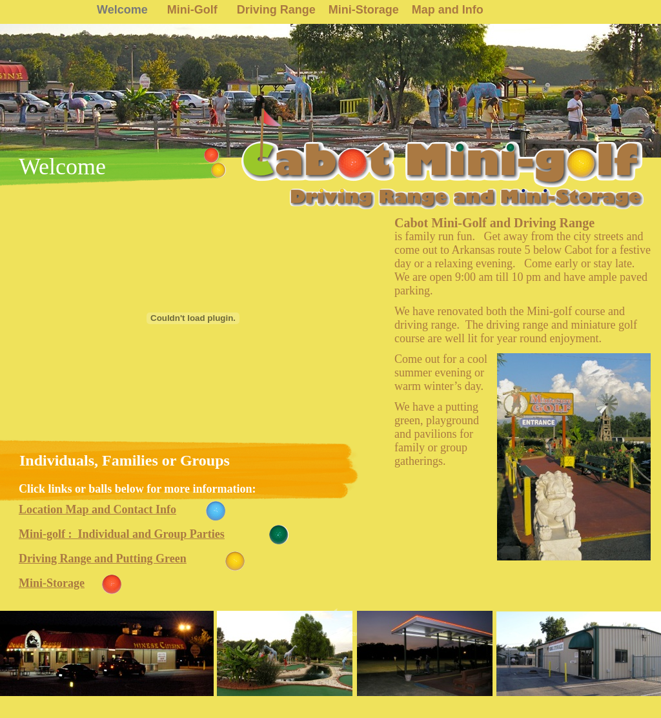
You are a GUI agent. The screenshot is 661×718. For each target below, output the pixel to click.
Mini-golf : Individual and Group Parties (122, 534)
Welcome (122, 9)
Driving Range (276, 9)
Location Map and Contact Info (97, 509)
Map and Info (447, 9)
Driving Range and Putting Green (103, 558)
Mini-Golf (192, 9)
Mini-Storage (364, 9)
